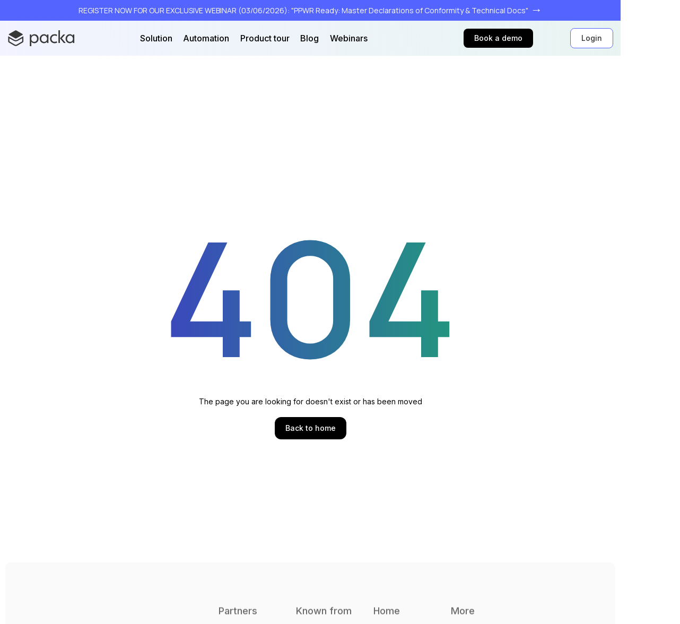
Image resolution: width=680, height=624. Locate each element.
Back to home (310, 427)
